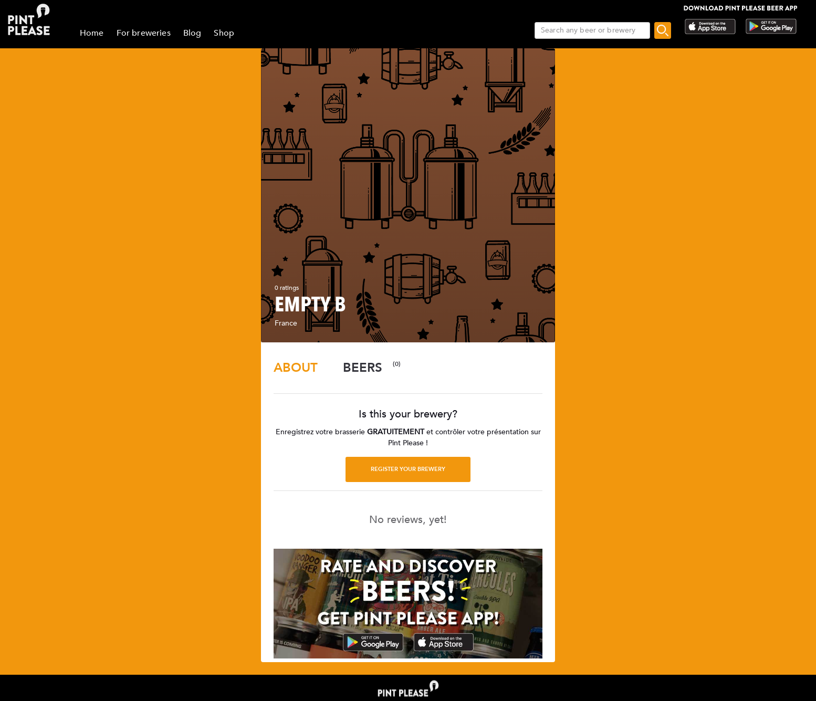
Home (92, 33)
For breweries (144, 33)
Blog (192, 33)
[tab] (296, 368)
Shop (224, 33)
